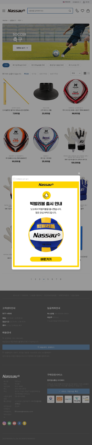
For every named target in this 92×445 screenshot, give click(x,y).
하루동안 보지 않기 (22, 179)
